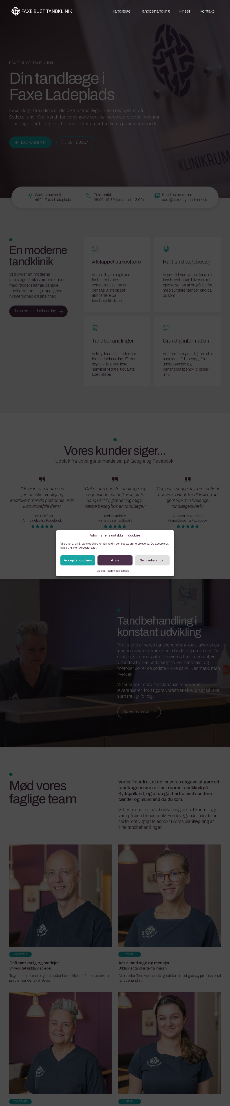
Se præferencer (152, 560)
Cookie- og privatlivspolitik (113, 570)
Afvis (115, 560)
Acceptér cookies (78, 560)
